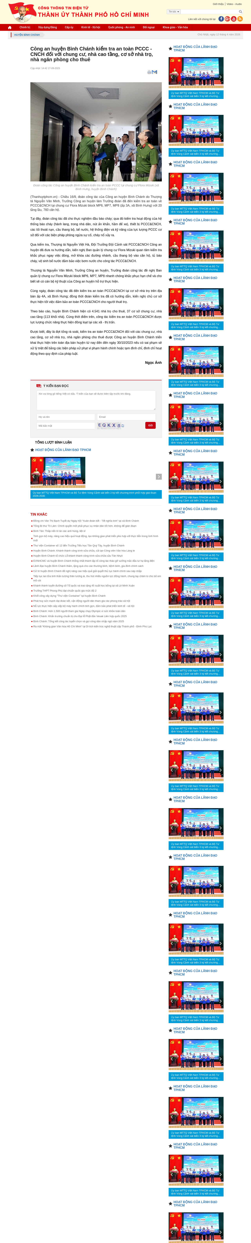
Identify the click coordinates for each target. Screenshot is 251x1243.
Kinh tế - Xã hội (90, 27)
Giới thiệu (218, 4)
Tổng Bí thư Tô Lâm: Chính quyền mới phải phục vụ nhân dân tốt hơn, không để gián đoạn (84, 525)
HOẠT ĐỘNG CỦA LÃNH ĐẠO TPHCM (63, 450)
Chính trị (25, 27)
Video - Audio (234, 4)
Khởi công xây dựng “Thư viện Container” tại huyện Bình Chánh (69, 595)
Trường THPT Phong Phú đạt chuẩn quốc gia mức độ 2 (64, 590)
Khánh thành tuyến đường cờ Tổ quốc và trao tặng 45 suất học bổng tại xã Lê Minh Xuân (84, 585)
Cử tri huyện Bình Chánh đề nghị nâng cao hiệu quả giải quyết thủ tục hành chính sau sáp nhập (87, 571)
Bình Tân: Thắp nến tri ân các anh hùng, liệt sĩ (59, 531)
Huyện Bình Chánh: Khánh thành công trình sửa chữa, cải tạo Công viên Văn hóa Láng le (84, 550)
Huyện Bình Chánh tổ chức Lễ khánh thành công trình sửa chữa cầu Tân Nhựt (78, 555)
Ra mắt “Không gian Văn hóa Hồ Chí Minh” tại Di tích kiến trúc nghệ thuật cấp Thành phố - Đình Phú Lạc (92, 626)
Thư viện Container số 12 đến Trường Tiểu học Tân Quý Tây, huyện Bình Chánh (79, 545)
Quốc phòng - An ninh (121, 27)
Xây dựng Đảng (47, 27)
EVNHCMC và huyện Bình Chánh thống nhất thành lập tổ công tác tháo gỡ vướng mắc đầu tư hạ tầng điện (94, 560)
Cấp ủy (69, 27)
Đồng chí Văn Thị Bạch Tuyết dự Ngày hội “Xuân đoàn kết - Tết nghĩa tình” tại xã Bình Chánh (86, 520)
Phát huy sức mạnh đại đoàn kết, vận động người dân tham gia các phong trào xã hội (81, 600)
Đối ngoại (149, 27)
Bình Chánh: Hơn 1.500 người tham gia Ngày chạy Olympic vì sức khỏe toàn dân (79, 611)
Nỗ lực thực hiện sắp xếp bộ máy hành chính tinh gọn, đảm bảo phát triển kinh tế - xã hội (83, 606)
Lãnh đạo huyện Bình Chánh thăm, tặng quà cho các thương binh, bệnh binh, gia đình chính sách (88, 565)
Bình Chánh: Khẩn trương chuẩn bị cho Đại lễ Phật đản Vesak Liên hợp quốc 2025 (80, 616)
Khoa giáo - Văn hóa (175, 27)
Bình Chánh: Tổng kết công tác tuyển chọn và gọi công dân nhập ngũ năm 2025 (78, 621)
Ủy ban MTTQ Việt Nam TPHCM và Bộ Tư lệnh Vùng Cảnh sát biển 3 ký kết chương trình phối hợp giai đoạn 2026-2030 (94, 494)
